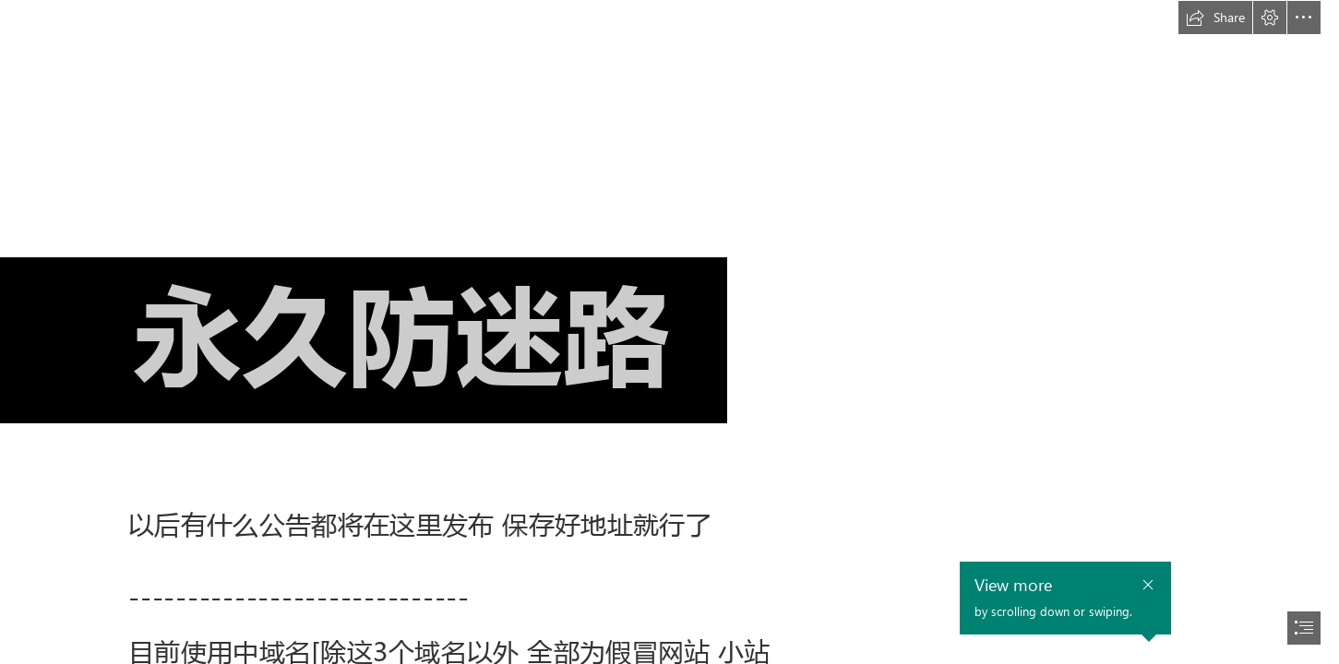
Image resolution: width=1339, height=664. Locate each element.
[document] (669, 332)
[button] (1215, 17)
